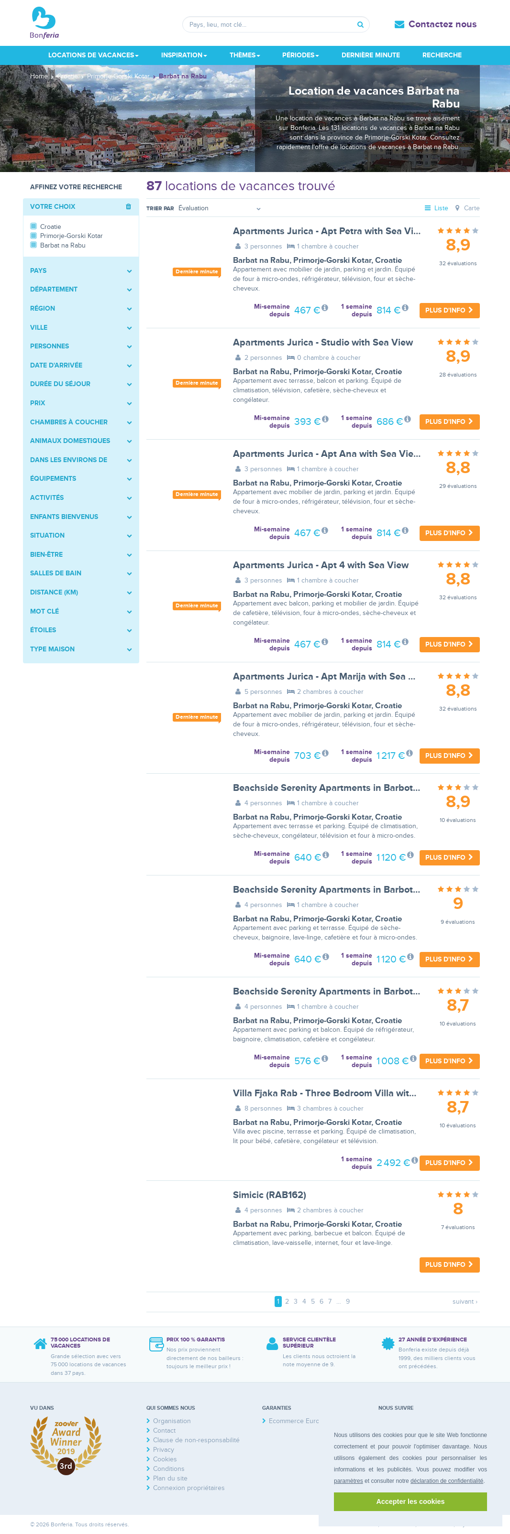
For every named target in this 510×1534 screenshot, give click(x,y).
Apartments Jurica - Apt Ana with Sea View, (327, 454)
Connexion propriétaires (189, 1488)
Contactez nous (443, 24)
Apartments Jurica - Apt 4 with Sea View (321, 565)
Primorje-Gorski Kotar (332, 260)
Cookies (165, 1459)
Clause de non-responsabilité (196, 1440)
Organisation (172, 1421)
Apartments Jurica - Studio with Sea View (323, 342)
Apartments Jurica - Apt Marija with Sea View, (332, 676)
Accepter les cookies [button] (410, 1501)
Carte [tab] (466, 208)
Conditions (169, 1469)
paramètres (348, 1481)
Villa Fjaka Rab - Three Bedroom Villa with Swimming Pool (358, 1093)
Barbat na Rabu (261, 260)
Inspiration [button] (184, 55)
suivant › (465, 1301)
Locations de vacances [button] (93, 55)
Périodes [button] (300, 55)
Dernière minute (371, 55)
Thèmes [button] (245, 55)
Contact (164, 1430)
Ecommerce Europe (298, 1421)
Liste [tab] (436, 208)
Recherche (442, 55)
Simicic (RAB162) (269, 1195)
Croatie (388, 260)
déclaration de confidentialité (446, 1481)
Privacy (163, 1450)
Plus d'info (449, 310)
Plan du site (170, 1478)
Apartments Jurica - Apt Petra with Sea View (329, 231)
